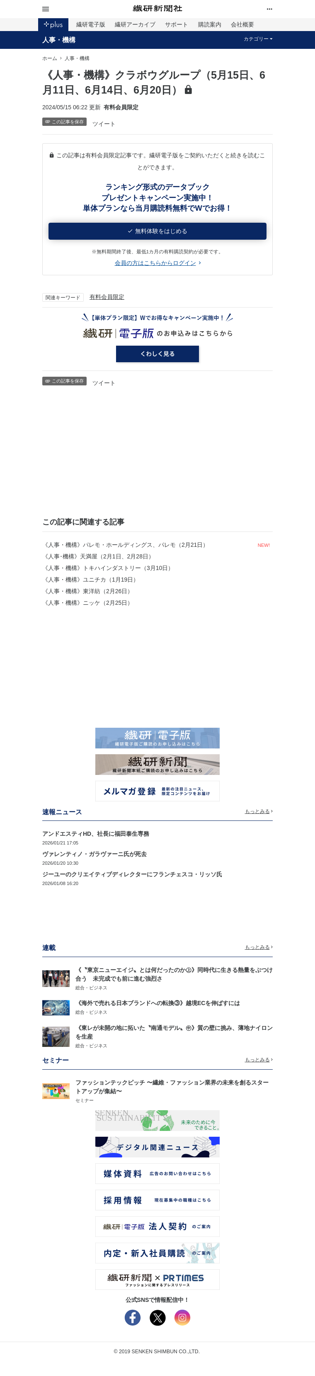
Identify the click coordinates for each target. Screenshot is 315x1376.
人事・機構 (58, 39)
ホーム (49, 58)
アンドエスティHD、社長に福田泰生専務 (95, 833)
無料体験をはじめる (157, 231)
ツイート (104, 123)
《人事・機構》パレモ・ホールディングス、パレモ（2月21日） (125, 544)
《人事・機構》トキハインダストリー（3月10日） (108, 568)
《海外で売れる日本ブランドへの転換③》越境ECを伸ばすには (157, 1003)
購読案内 (209, 24)
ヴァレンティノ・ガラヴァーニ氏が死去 (94, 854)
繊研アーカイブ (135, 24)
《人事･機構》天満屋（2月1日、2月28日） (98, 556)
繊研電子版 (90, 24)
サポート (176, 24)
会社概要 (242, 24)
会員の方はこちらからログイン (158, 263)
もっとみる (259, 811)
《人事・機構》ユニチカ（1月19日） (90, 579)
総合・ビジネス (91, 987)
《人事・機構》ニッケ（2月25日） (87, 602)
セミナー (84, 1100)
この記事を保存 (64, 121)
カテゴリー (258, 39)
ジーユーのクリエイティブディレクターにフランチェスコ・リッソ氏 (132, 874)
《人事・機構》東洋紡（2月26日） (87, 591)
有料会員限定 (107, 296)
